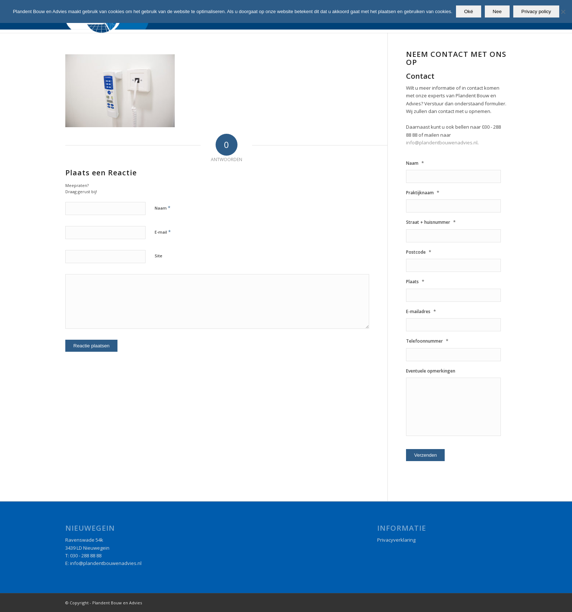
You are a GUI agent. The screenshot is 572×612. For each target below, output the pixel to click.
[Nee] (563, 11)
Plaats (415, 281)
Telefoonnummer (427, 341)
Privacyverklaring (396, 540)
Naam (162, 207)
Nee (497, 11)
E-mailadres (421, 311)
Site (158, 255)
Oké (468, 11)
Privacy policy (536, 11)
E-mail (163, 232)
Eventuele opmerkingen (430, 371)
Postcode (418, 252)
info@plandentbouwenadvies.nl (442, 142)
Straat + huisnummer (431, 222)
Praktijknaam (422, 193)
